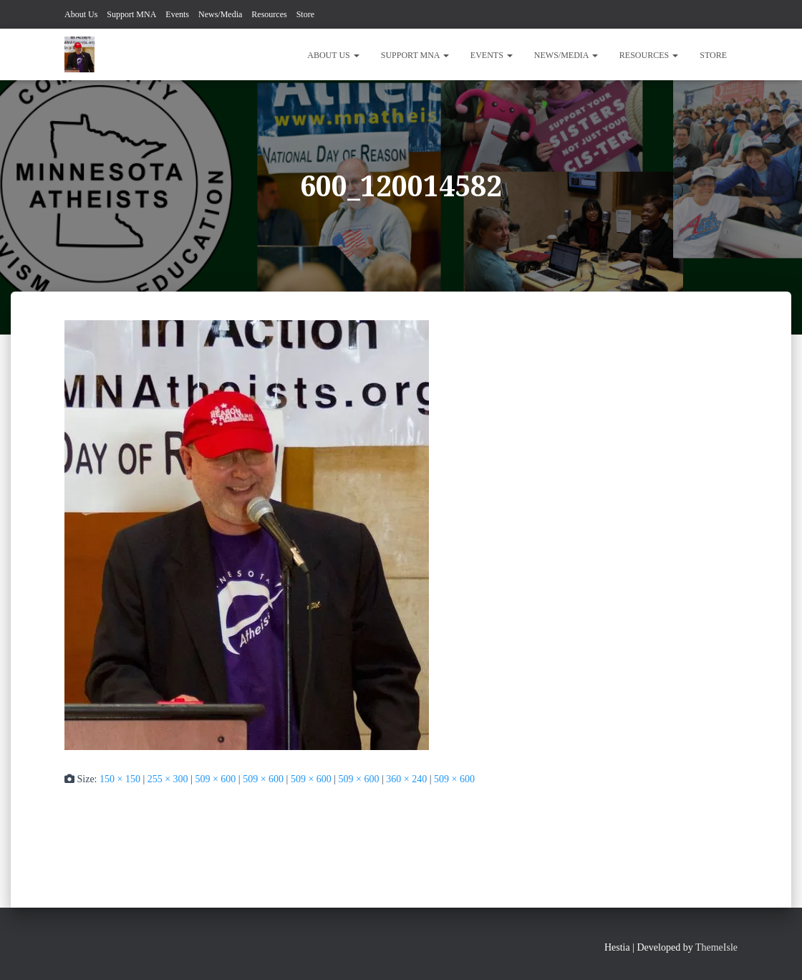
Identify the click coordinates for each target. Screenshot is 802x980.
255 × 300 (168, 779)
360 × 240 (406, 779)
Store (305, 14)
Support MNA (131, 14)
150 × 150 (120, 779)
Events (177, 14)
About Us (80, 14)
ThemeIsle (716, 947)
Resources (268, 14)
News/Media (220, 14)
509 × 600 (215, 779)
